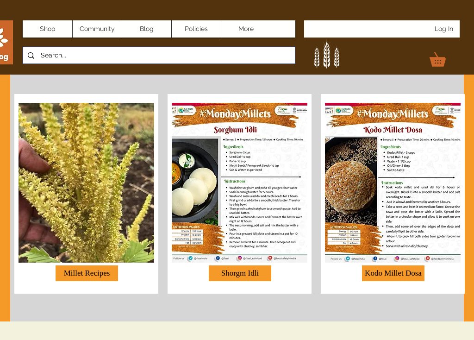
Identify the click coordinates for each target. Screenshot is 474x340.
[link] (444, 57)
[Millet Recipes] (87, 273)
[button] (240, 273)
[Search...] (158, 55)
